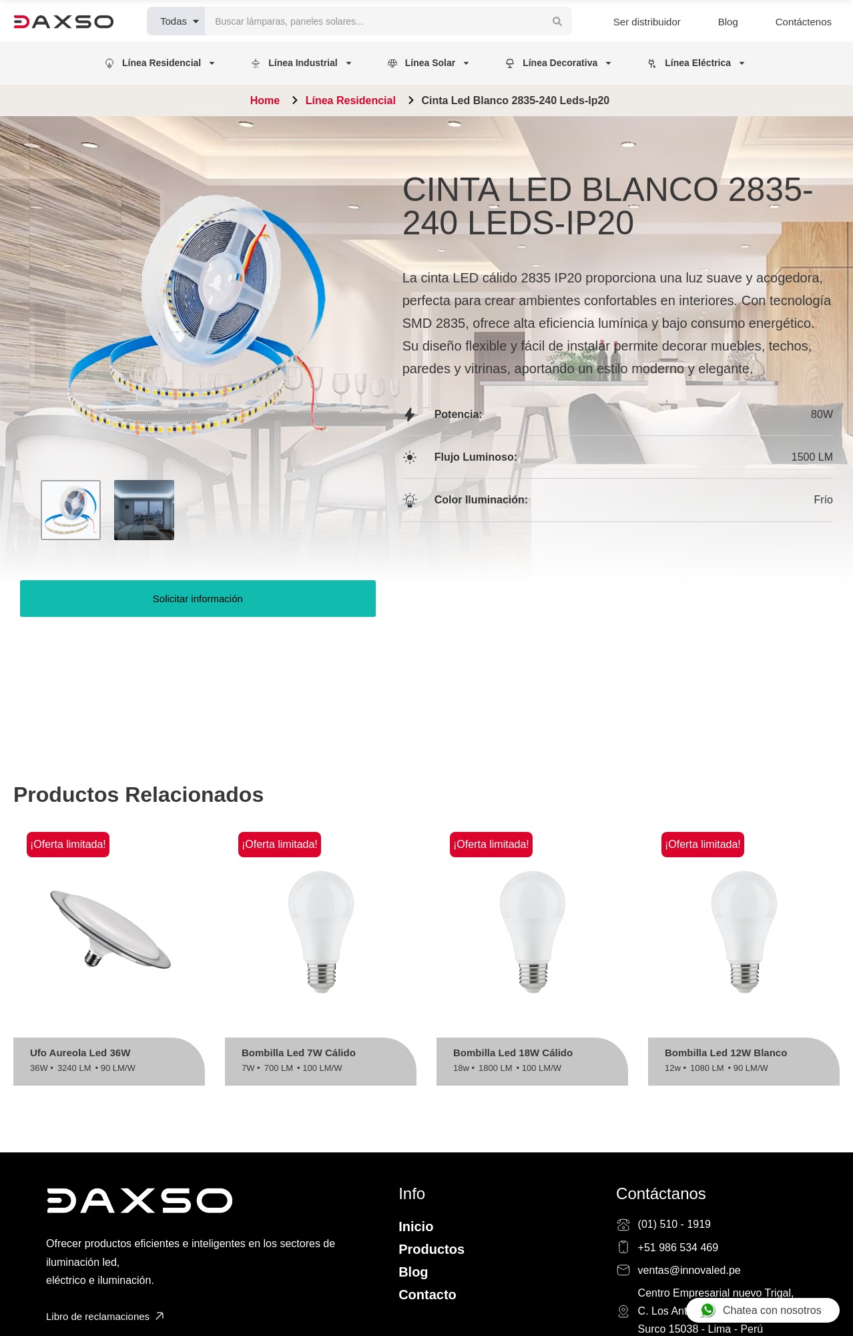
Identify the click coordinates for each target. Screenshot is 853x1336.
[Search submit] (557, 21)
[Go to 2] (144, 510)
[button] (161, 63)
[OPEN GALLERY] (197, 316)
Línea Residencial (351, 100)
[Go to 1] (71, 510)
